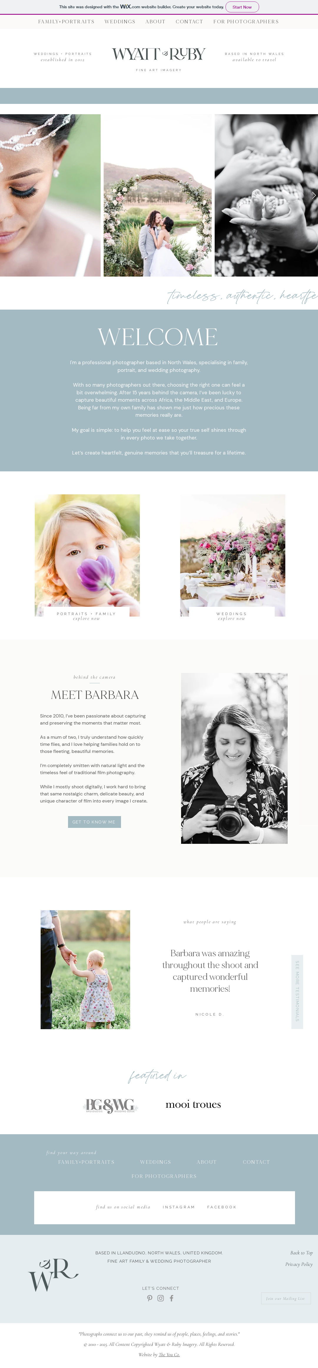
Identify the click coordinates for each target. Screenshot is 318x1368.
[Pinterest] (149, 1298)
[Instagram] (160, 1298)
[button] (246, 22)
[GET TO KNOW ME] (94, 822)
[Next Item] (314, 195)
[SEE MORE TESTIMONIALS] (297, 992)
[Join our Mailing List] (286, 1298)
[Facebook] (171, 1298)
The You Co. (169, 1354)
